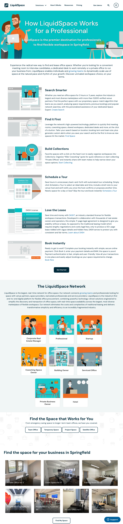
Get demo (97, 5)
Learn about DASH (76, 232)
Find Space (70, 136)
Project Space (71, 430)
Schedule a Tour (110, 191)
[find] (108, 5)
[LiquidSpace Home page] (14, 5)
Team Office (33, 430)
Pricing (79, 5)
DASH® (72, 215)
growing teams (76, 71)
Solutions (40, 5)
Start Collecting (65, 162)
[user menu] (116, 5)
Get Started (61, 270)
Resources (69, 5)
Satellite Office (89, 430)
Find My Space (61, 521)
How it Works (55, 5)
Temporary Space (51, 430)
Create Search (58, 109)
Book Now (49, 260)
